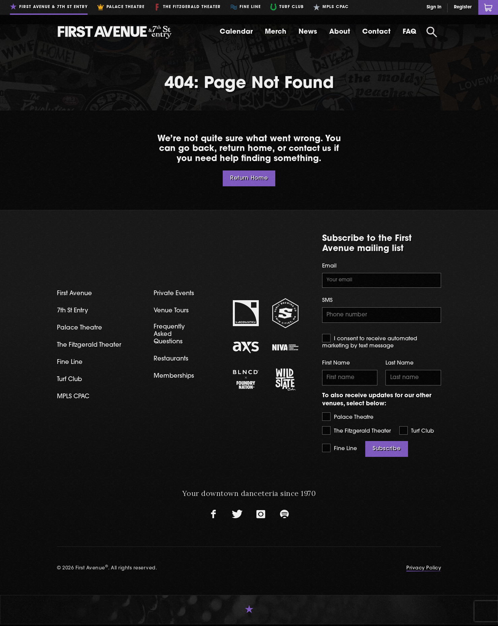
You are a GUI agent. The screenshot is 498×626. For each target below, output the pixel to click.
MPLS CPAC (74, 398)
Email (329, 266)
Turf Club (416, 432)
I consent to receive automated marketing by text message (369, 342)
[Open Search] (431, 32)
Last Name (399, 364)
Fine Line (339, 449)
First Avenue (75, 293)
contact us (310, 149)
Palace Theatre (347, 418)
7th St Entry (73, 311)
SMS (327, 301)
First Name (336, 364)
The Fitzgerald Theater (356, 432)
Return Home (249, 178)
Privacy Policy (423, 569)
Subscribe (387, 450)
